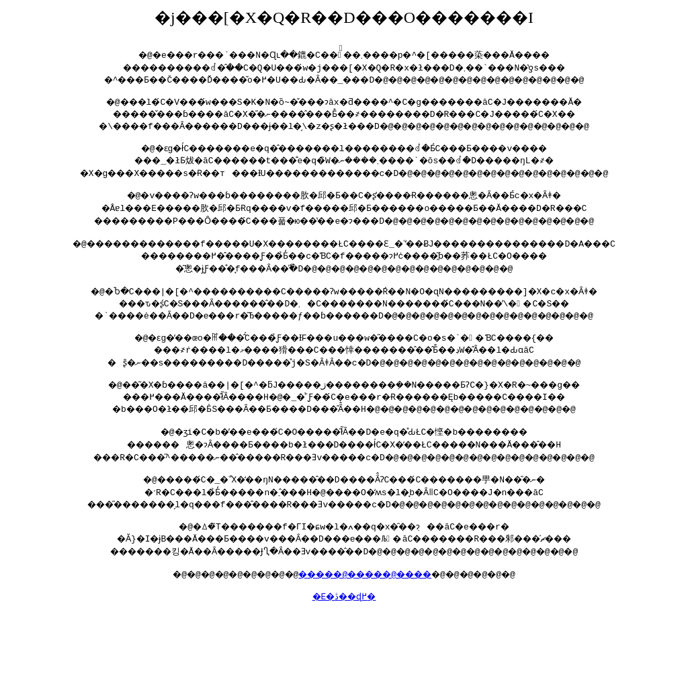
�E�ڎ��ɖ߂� (344, 622)
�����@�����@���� (367, 598)
